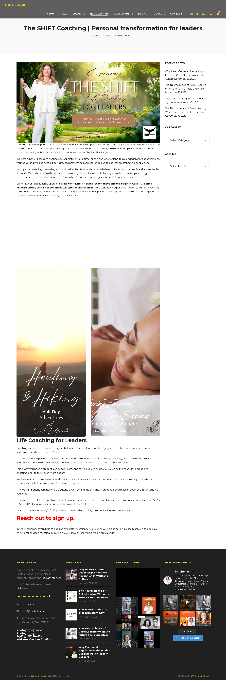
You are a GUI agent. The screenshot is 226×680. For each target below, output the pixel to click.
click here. (22, 588)
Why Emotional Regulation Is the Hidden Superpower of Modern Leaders (94, 652)
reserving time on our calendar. (97, 532)
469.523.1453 (29, 604)
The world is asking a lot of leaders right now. (94, 611)
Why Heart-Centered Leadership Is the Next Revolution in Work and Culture (185, 75)
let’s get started (51, 577)
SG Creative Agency (200, 676)
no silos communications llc (37, 676)
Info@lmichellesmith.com (37, 611)
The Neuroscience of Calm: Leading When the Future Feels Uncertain (94, 594)
